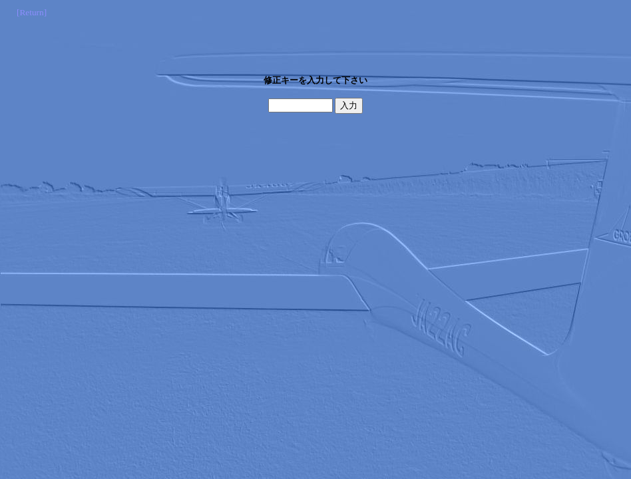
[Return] (32, 12)
